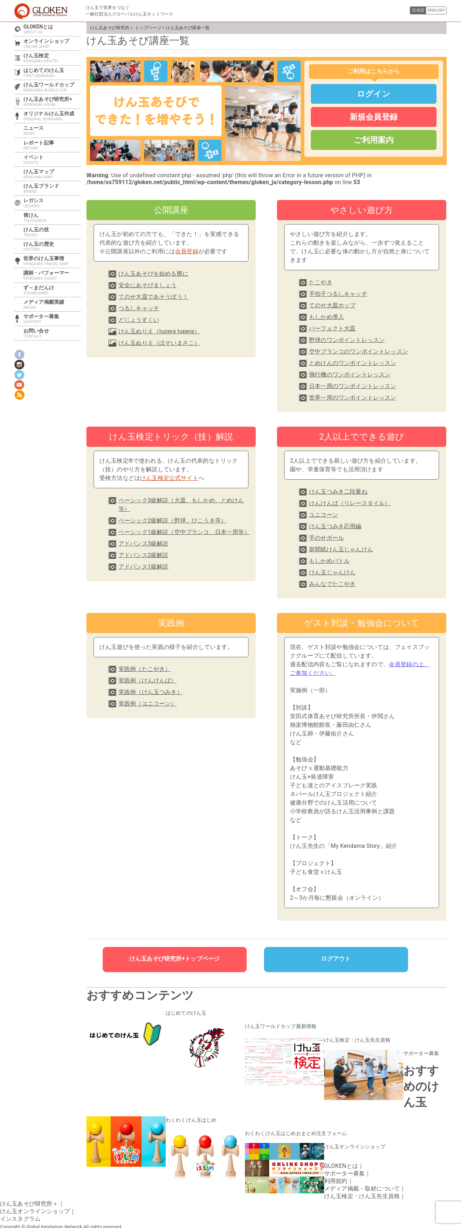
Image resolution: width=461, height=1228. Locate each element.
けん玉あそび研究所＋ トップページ (125, 27)
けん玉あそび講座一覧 (188, 27)
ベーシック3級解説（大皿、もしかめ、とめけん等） (181, 504)
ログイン (373, 93)
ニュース (52, 130)
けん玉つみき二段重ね (338, 491)
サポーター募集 (418, 1048)
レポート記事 (52, 145)
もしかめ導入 (326, 316)
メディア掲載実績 (52, 304)
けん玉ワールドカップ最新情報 (275, 1024)
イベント (52, 159)
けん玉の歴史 (52, 246)
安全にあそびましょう (147, 285)
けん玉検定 (52, 58)
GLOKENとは (52, 29)
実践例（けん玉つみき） (150, 692)
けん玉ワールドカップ (52, 87)
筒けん (52, 217)
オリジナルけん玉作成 (52, 116)
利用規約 (336, 1171)
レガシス (52, 202)
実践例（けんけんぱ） (147, 680)
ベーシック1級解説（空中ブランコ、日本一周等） (184, 532)
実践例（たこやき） (144, 669)
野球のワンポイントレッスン (347, 340)
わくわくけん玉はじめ (188, 1114)
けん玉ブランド (52, 188)
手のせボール (326, 537)
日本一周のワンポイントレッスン (352, 386)
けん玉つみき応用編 (335, 526)
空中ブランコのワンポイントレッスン (358, 351)
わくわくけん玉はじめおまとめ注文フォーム (288, 1126)
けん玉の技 (52, 232)
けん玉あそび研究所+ (52, 101)
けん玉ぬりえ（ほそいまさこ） (159, 342)
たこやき (320, 282)
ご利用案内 (374, 139)
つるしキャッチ (138, 308)
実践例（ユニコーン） (147, 703)
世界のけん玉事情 (52, 260)
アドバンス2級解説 (143, 555)
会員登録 (186, 251)
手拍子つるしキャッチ (338, 293)
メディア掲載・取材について (362, 1179)
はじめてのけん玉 (183, 1012)
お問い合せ (52, 333)
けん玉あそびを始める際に (153, 273)
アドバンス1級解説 (143, 566)
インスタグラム (20, 1209)
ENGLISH (433, 11)
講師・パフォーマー (52, 275)
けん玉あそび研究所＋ (29, 1194)
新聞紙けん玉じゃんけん (341, 549)
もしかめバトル (329, 560)
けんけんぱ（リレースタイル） (349, 503)
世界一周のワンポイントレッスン (352, 397)
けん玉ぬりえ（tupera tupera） (159, 331)
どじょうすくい (138, 319)
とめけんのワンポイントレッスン (352, 363)
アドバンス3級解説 (143, 543)
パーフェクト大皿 (332, 328)
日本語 (411, 11)
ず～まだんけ (52, 290)
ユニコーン (323, 514)
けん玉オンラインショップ (350, 1138)
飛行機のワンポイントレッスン (349, 374)
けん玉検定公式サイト (169, 478)
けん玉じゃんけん (332, 572)
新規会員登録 (374, 116)
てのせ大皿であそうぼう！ (153, 296)
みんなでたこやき (332, 583)
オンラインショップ (52, 43)
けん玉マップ (52, 174)
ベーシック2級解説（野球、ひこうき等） (172, 520)
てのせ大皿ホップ (332, 305)
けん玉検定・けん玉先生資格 (352, 1036)
